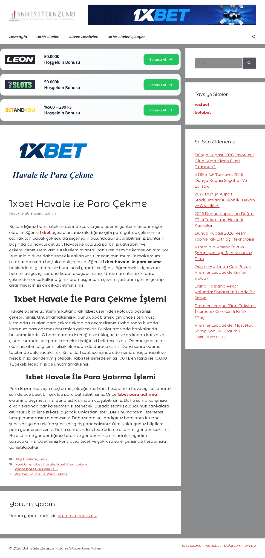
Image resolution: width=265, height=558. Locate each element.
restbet (202, 104)
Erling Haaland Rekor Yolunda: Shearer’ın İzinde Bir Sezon (225, 292)
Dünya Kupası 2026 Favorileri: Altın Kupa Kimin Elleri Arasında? (224, 161)
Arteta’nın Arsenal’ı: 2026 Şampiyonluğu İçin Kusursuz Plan (223, 253)
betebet (203, 112)
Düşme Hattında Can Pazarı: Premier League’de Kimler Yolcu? (223, 272)
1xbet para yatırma (137, 394)
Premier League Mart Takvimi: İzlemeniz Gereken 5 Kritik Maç (225, 311)
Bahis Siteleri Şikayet (126, 37)
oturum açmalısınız (77, 515)
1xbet (45, 232)
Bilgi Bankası (25, 459)
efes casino (191, 545)
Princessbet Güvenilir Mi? (36, 469)
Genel (44, 459)
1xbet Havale (44, 464)
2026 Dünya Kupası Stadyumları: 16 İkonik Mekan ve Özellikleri (225, 200)
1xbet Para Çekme (72, 464)
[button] (254, 37)
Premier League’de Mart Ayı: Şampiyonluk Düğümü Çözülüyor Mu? (224, 331)
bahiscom (232, 545)
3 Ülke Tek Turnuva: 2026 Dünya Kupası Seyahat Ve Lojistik (221, 180)
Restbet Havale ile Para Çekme (41, 474)
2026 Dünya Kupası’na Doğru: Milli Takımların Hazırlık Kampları (224, 219)
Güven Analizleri (83, 37)
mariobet (213, 545)
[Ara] (249, 63)
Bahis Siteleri (47, 37)
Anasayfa (18, 37)
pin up (250, 545)
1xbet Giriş (23, 464)
